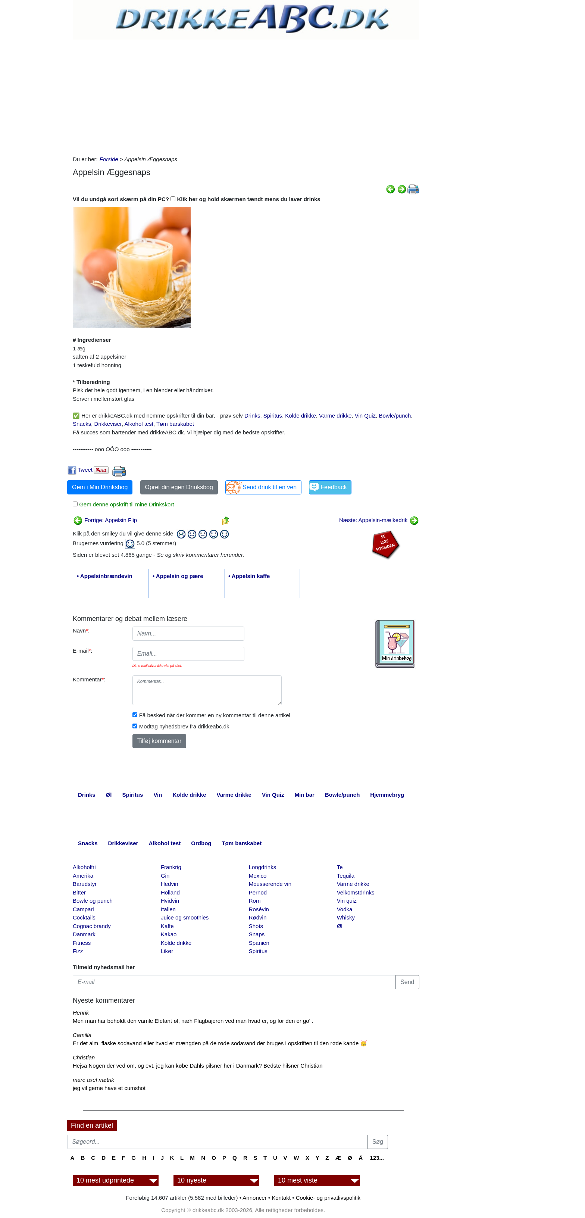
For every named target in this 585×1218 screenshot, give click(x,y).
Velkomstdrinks (356, 892)
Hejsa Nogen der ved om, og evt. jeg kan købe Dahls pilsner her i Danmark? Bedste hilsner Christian (198, 1065)
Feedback (333, 487)
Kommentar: (89, 679)
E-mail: (83, 650)
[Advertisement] (246, 95)
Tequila (346, 875)
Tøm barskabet (175, 424)
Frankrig (171, 867)
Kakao (169, 934)
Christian (84, 1057)
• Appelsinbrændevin (104, 576)
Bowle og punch (93, 900)
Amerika (83, 875)
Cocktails (84, 917)
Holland (170, 892)
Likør (167, 951)
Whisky (346, 917)
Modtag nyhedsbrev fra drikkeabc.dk (184, 726)
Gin (165, 875)
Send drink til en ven (270, 487)
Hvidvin (170, 900)
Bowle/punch (395, 415)
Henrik (81, 1012)
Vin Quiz (365, 415)
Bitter (79, 892)
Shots (256, 926)
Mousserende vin (270, 884)
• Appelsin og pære (178, 576)
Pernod (258, 892)
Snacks (82, 424)
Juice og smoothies (185, 917)
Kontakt (281, 1197)
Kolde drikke (300, 415)
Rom (255, 900)
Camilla (82, 1035)
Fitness (82, 943)
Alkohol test (138, 424)
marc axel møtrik (93, 1080)
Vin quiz (347, 900)
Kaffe (167, 926)
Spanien (259, 943)
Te (340, 867)
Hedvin (169, 884)
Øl (339, 926)
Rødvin (258, 917)
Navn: (81, 630)
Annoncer (254, 1197)
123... (377, 1158)
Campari (83, 909)
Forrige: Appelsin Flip (105, 520)
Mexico (258, 875)
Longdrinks (262, 867)
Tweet (85, 469)
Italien (168, 909)
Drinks (252, 415)
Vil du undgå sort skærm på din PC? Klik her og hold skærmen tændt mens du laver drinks (196, 199)
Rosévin (259, 909)
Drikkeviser (108, 424)
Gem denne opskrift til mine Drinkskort (126, 504)
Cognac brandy (92, 926)
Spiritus (272, 415)
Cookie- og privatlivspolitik (328, 1197)
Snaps (257, 934)
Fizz (78, 951)
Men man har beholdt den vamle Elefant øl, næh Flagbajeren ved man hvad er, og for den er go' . (193, 1021)
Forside (109, 159)
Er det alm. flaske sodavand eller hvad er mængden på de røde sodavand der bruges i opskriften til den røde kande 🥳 (220, 1043)
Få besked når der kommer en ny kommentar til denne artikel (214, 715)
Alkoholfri (84, 867)
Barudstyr (85, 884)
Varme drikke (335, 415)
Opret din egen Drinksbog (179, 487)
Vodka (345, 909)
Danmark (84, 934)
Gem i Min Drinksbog (100, 487)
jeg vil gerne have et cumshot (109, 1088)
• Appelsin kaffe (249, 576)
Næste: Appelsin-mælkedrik (379, 520)
